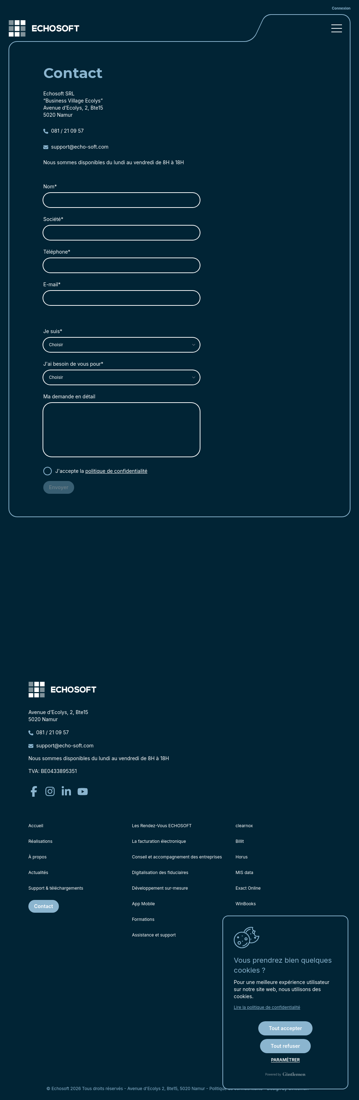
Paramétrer (285, 1059)
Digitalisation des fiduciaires (160, 872)
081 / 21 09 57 (63, 131)
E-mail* (52, 284)
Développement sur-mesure (160, 888)
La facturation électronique (159, 841)
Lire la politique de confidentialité (267, 1007)
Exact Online (248, 888)
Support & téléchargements (55, 888)
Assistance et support (154, 935)
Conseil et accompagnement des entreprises (177, 856)
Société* (53, 219)
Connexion (341, 8)
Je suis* (52, 331)
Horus (242, 856)
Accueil (35, 825)
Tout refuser (285, 1046)
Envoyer (58, 487)
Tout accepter (285, 1028)
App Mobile (143, 903)
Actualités (38, 872)
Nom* (50, 186)
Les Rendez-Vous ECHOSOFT (162, 825)
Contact (43, 906)
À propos (37, 856)
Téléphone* (56, 252)
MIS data (244, 872)
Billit (240, 841)
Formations (143, 919)
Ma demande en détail (69, 396)
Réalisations (40, 841)
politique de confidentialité (116, 471)
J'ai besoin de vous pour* (73, 364)
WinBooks (246, 903)
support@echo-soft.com (76, 147)
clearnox (244, 825)
